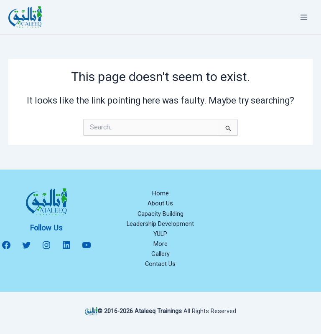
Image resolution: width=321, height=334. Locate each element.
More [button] (160, 244)
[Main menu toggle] (304, 17)
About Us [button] (160, 203)
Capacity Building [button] (160, 214)
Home (160, 193)
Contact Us (160, 264)
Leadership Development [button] (160, 224)
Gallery (160, 254)
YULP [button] (160, 234)
